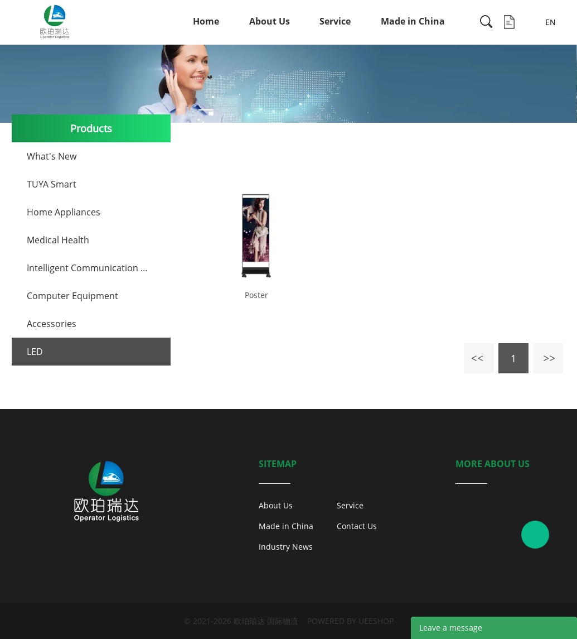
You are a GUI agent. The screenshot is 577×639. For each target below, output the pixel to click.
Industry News (286, 546)
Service (335, 21)
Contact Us (357, 526)
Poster (256, 295)
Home (206, 21)
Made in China (413, 21)
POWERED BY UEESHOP (350, 621)
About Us (269, 21)
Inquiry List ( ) (509, 22)
